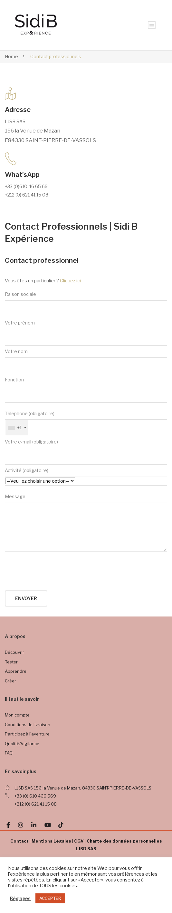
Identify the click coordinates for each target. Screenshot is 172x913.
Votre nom (86, 361)
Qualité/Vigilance (22, 743)
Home (11, 56)
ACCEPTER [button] (50, 898)
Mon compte (17, 714)
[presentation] (54, 571)
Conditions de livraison (27, 724)
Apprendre (15, 671)
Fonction (86, 390)
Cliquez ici (70, 280)
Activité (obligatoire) (86, 477)
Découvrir (14, 652)
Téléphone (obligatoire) (86, 423)
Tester (11, 661)
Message (86, 523)
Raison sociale (86, 304)
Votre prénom (86, 333)
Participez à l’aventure (27, 733)
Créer (10, 680)
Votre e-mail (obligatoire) (86, 452)
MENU (152, 25)
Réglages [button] (20, 898)
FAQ (9, 752)
